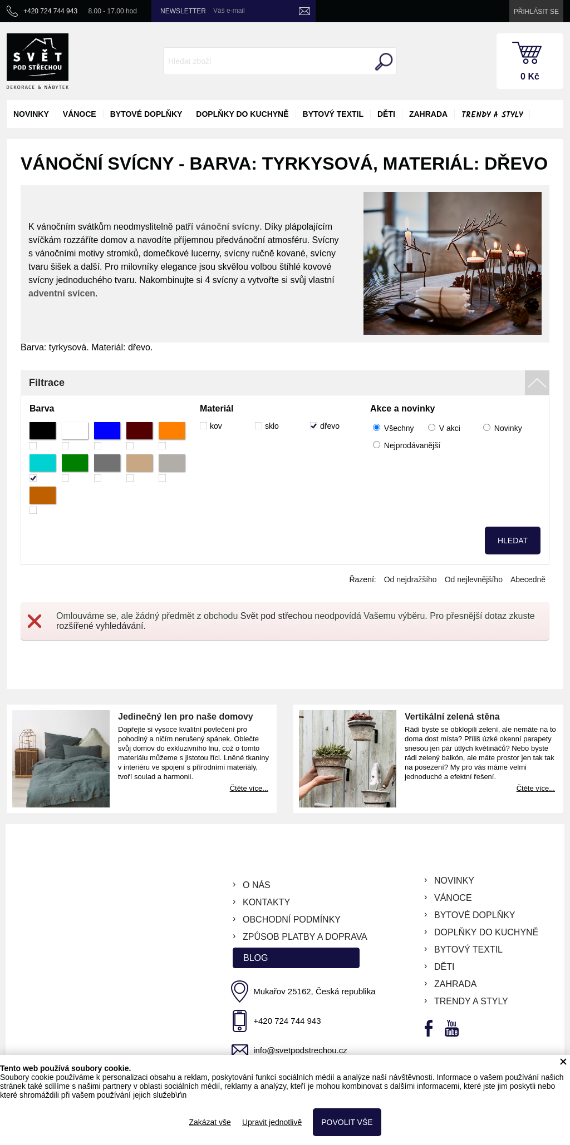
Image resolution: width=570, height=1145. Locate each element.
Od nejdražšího (410, 579)
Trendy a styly (492, 115)
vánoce (79, 114)
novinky (31, 114)
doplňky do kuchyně (242, 114)
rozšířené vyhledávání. (101, 626)
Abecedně (528, 579)
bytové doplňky (146, 114)
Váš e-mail (229, 10)
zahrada (428, 114)
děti (386, 114)
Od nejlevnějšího (474, 579)
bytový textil (333, 114)
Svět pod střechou (276, 616)
